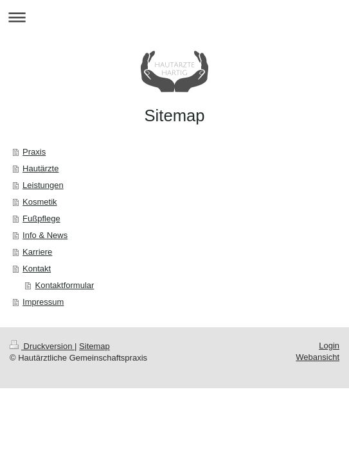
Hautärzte (40, 168)
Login (329, 345)
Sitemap (94, 346)
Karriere (37, 252)
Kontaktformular (64, 285)
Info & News (44, 235)
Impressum (43, 302)
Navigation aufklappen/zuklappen (174, 17)
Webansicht (317, 357)
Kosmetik (39, 202)
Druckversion (42, 346)
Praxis (34, 152)
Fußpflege (41, 218)
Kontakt (36, 268)
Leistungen (43, 185)
